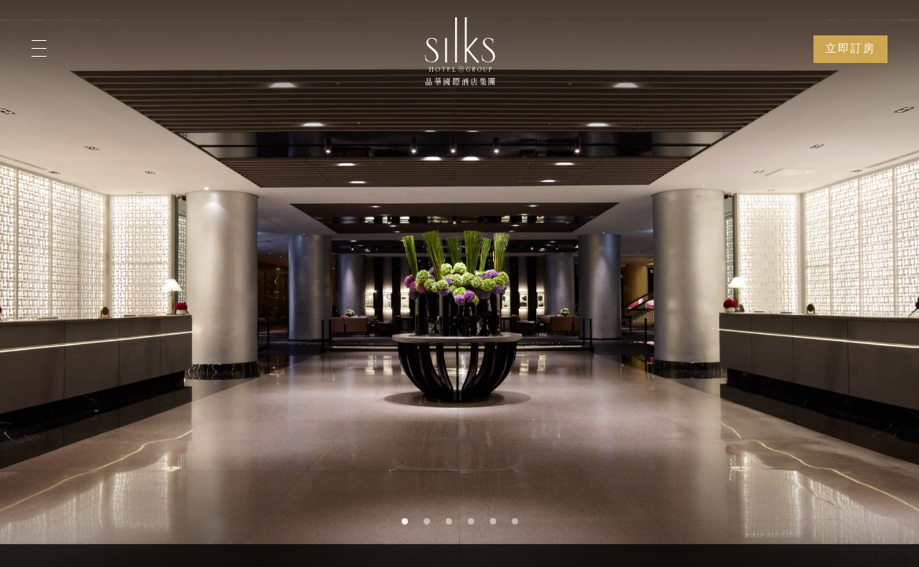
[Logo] (459, 51)
